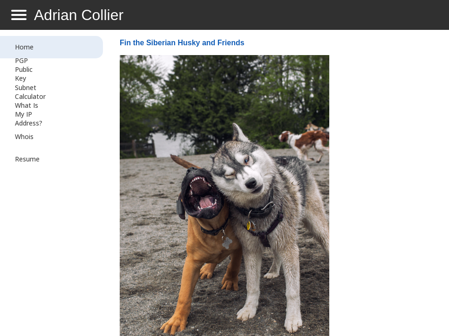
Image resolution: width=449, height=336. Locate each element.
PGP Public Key (24, 69)
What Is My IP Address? (28, 114)
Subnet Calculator (30, 92)
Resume (27, 158)
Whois (24, 136)
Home (24, 46)
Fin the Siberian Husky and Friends (182, 43)
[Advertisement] (385, 185)
